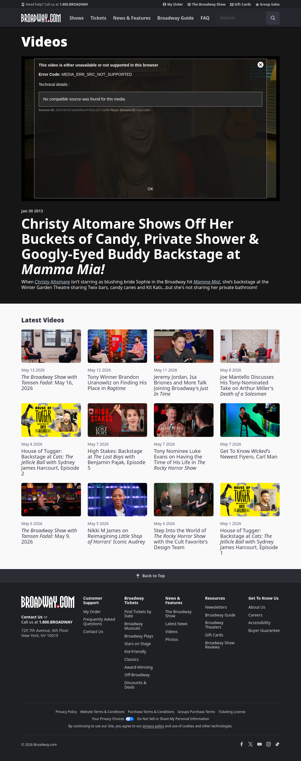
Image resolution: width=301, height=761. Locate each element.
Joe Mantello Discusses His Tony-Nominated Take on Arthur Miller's (247, 385)
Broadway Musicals (133, 626)
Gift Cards (240, 4)
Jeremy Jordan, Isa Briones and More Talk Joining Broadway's (181, 385)
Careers (255, 615)
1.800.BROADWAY (54, 4)
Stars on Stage (137, 643)
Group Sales (268, 4)
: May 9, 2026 (49, 536)
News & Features (131, 18)
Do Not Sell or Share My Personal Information (173, 718)
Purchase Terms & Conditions (151, 711)
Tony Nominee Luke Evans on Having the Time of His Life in (179, 459)
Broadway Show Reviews (220, 645)
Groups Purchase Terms (196, 711)
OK (150, 189)
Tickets (98, 18)
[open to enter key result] (273, 18)
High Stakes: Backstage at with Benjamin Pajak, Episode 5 (116, 459)
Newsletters (216, 607)
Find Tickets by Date (137, 614)
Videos (171, 631)
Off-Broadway (137, 674)
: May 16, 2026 (49, 382)
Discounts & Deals (135, 685)
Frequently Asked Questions (99, 621)
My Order (173, 4)
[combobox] (248, 18)
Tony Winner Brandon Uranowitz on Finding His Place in (117, 382)
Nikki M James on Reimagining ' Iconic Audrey (116, 536)
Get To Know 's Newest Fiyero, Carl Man (248, 454)
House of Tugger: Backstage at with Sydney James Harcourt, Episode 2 (50, 462)
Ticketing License (232, 711)
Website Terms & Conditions (102, 711)
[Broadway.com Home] (41, 18)
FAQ (205, 18)
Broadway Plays (138, 636)
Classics (131, 659)
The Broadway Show (206, 4)
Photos (171, 639)
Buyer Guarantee (264, 630)
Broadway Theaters (214, 625)
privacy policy (153, 726)
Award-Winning (138, 667)
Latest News (176, 623)
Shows (77, 18)
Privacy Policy (66, 711)
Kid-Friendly (135, 651)
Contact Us (32, 617)
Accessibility (259, 622)
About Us (256, 607)
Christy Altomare (52, 282)
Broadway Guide (175, 18)
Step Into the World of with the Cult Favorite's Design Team (181, 539)
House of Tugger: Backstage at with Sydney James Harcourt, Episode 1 (249, 541)
